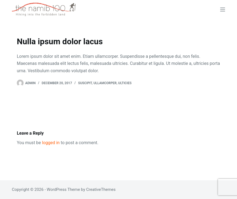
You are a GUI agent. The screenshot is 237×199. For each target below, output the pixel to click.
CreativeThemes (101, 189)
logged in (51, 142)
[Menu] (222, 9)
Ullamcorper (105, 83)
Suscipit (85, 83)
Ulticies (125, 83)
